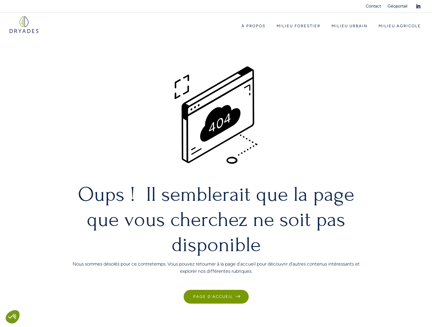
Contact (373, 6)
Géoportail (397, 6)
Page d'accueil (213, 296)
